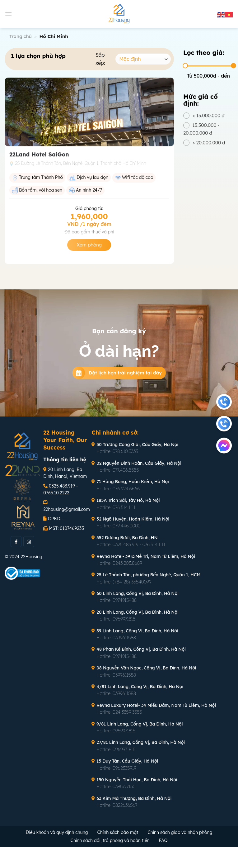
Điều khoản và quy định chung (57, 832)
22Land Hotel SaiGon (39, 157)
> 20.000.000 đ (209, 146)
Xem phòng (89, 248)
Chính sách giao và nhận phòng (179, 832)
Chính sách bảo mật (117, 832)
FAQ (163, 840)
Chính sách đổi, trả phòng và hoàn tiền (110, 840)
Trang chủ (20, 36)
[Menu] (8, 13)
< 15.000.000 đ (209, 118)
